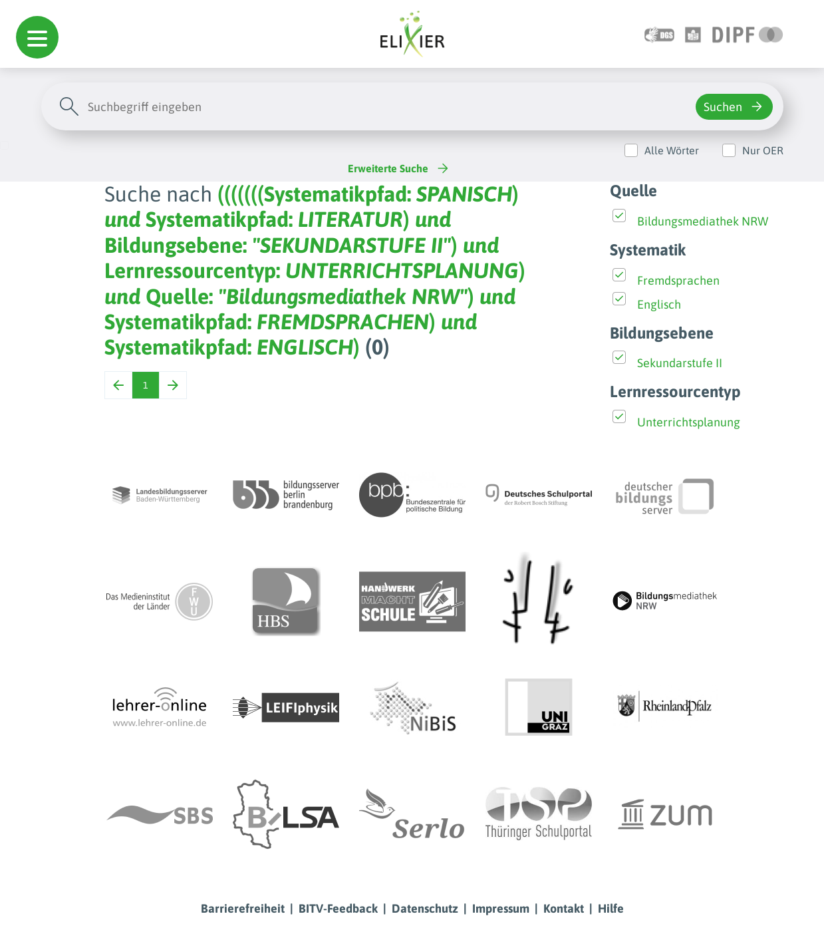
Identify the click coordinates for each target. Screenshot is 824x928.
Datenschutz (425, 908)
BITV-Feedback (338, 908)
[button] (37, 37)
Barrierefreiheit (243, 908)
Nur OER (762, 150)
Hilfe (611, 908)
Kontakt (563, 908)
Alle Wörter (671, 150)
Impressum (500, 908)
